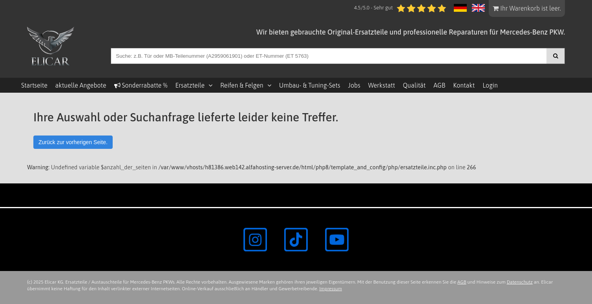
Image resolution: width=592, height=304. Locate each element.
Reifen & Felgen (241, 85)
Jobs (354, 85)
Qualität (414, 85)
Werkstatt (381, 85)
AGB (439, 85)
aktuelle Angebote (80, 85)
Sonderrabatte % (141, 85)
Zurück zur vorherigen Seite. (73, 142)
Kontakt (464, 85)
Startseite (34, 85)
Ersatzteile (190, 85)
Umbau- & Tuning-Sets (309, 85)
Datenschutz (520, 282)
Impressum (330, 288)
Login (490, 85)
